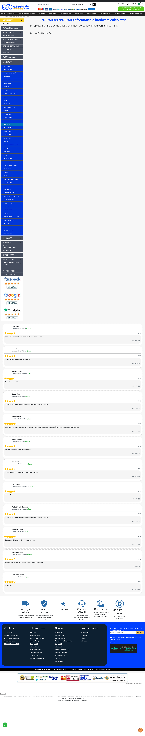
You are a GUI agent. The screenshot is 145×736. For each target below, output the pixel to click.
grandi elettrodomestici (9, 57)
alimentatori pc (8, 117)
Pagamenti (58, 632)
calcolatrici (7, 124)
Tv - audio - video (120, 14)
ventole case (7, 121)
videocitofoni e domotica (10, 179)
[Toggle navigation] (140, 4)
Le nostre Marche (35, 655)
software (6, 86)
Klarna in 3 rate (59, 635)
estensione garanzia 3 (11, 46)
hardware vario (8, 230)
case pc (6, 100)
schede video (7, 80)
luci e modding (7, 189)
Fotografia (53, 14)
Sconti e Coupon (60, 655)
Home (3, 14)
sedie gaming (7, 151)
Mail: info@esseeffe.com (11, 638)
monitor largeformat (10, 107)
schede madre (7, 104)
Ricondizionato (92, 14)
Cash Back (58, 658)
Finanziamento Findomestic (63, 641)
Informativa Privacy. (127, 637)
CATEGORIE (120, 4)
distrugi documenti (9, 192)
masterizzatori (8, 134)
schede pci (6, 206)
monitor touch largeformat (11, 196)
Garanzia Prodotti (35, 635)
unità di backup (8, 210)
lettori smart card (9, 220)
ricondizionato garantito (8, 255)
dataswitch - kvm (8, 203)
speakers (6, 141)
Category (5, 16)
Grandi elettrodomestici (27, 14)
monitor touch (8, 162)
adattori (6, 213)
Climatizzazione (66, 14)
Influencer (84, 638)
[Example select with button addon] (82, 4)
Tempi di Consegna (61, 652)
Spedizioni (58, 647)
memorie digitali (8, 127)
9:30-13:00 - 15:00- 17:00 (11, 644)
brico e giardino (8, 32)
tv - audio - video (9, 271)
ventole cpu (7, 148)
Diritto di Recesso (35, 650)
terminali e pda (8, 234)
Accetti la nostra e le (126, 638)
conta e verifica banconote (11, 216)
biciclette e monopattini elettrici (11, 28)
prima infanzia (8, 251)
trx (4, 267)
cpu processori (8, 114)
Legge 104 (58, 644)
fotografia (7, 49)
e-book (5, 186)
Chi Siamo (33, 632)
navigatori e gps (8, 223)
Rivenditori (84, 635)
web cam (6, 110)
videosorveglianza (10, 274)
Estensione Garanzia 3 (62, 650)
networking (7, 76)
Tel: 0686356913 (9, 632)
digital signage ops (9, 199)
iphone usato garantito (7, 238)
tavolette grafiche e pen (10, 165)
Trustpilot (3, 694)
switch (5, 155)
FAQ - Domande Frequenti (37, 638)
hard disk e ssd (8, 69)
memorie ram (7, 83)
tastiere (6, 90)
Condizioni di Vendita (36, 652)
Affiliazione (84, 641)
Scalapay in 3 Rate (60, 638)
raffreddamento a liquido (11, 145)
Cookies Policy (34, 641)
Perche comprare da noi (37, 658)
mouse (5, 175)
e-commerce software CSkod (134, 683)
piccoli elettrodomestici (9, 246)
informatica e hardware (8, 62)
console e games (9, 42)
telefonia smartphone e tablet (11, 263)
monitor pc (7, 66)
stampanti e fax (8, 259)
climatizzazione (8, 36)
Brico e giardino (106, 14)
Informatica (11, 14)
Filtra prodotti (7, 20)
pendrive (6, 172)
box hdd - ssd (7, 131)
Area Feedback (34, 647)
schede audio (7, 169)
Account (131, 4)
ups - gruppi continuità (10, 73)
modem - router (8, 158)
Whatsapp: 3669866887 (11, 635)
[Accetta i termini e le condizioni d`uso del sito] (110, 637)
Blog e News (59, 661)
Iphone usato (79, 14)
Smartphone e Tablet (136, 14)
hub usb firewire (8, 182)
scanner (6, 97)
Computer (42, 14)
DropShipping (85, 632)
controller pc (8, 227)
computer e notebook (10, 39)
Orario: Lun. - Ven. (9, 641)
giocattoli (6, 53)
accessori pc (7, 138)
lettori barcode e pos (10, 93)
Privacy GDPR (34, 644)
